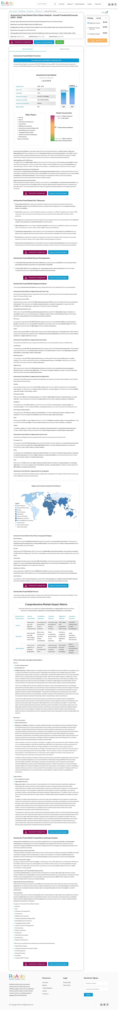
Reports (70, 4)
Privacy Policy (67, 983)
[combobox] (100, 18)
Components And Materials (33, 11)
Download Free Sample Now (21, 42)
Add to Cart (97, 40)
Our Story (61, 4)
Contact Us (98, 4)
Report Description (27, 49)
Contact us (45, 994)
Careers (89, 4)
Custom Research (79, 4)
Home (10, 11)
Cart (105, 12)
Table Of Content (65, 49)
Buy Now (59, 42)
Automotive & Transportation (25, 11)
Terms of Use (66, 985)
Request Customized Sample (44, 42)
